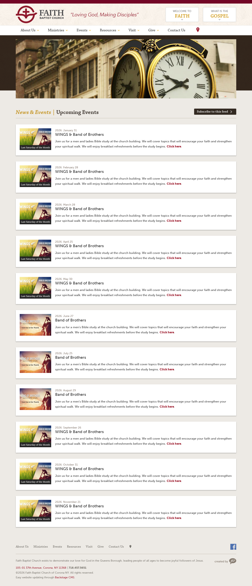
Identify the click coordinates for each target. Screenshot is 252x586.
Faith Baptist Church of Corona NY (40, 14)
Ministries (56, 30)
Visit (132, 30)
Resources (108, 30)
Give (151, 30)
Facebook (233, 547)
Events (82, 30)
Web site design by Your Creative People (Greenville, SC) (225, 561)
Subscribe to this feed (212, 112)
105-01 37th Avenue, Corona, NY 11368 (41, 567)
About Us (28, 30)
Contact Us (176, 30)
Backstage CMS (64, 577)
